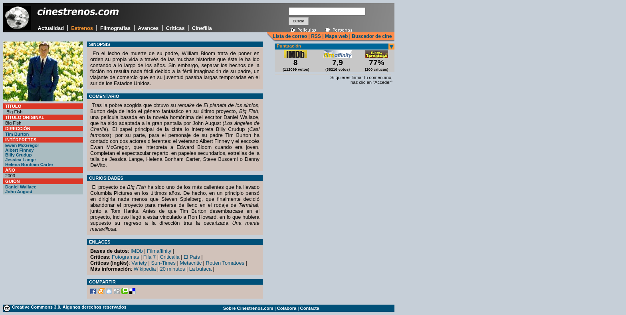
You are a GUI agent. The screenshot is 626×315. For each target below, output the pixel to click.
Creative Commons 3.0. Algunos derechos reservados (69, 307)
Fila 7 (149, 257)
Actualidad (51, 28)
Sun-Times (163, 263)
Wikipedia (145, 269)
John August (18, 191)
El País (192, 257)
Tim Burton (17, 134)
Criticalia (170, 257)
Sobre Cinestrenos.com (248, 308)
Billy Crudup (18, 155)
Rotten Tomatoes (225, 263)
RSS (316, 36)
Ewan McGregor (22, 145)
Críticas (175, 28)
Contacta (309, 308)
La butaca (200, 269)
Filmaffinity (159, 251)
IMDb (137, 251)
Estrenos (82, 28)
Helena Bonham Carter (29, 164)
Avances (148, 28)
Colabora (287, 308)
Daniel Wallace (20, 186)
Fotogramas (125, 257)
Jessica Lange (20, 159)
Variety (139, 263)
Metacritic (191, 263)
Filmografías (115, 28)
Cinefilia (202, 28)
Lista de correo (290, 36)
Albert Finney (19, 150)
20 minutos (172, 269)
